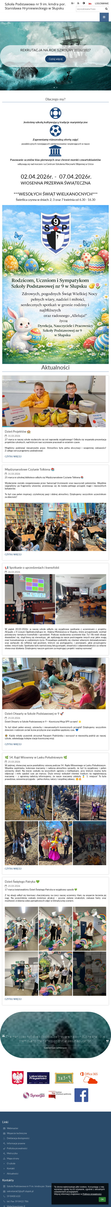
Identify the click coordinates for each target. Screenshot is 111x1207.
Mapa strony (13, 1158)
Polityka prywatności (17, 1148)
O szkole (11, 1163)
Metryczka (12, 1153)
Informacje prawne (16, 1143)
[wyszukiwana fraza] (92, 9)
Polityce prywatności (92, 1194)
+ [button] (72, 3)
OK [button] (102, 1199)
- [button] (78, 3)
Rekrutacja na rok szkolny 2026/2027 (55, 50)
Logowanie (102, 3)
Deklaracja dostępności (18, 1138)
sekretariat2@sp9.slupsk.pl (20, 1191)
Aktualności (12, 1173)
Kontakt (11, 1168)
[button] (90, 3)
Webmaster (12, 1128)
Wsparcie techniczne (17, 1133)
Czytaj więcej (13, 457)
